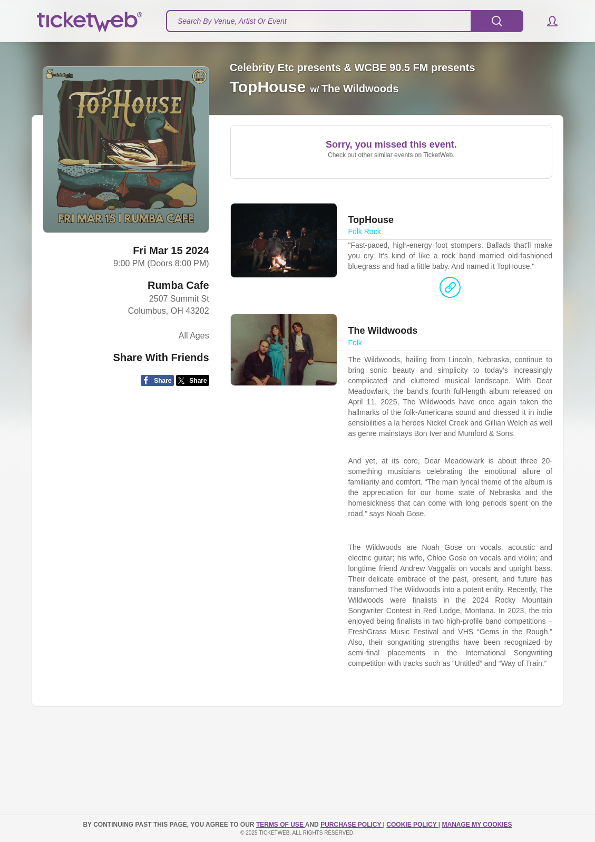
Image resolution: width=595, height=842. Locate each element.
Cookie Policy (412, 824)
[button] (547, 21)
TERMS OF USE (280, 824)
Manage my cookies (477, 824)
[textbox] (344, 21)
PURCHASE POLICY (351, 824)
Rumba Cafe (178, 285)
